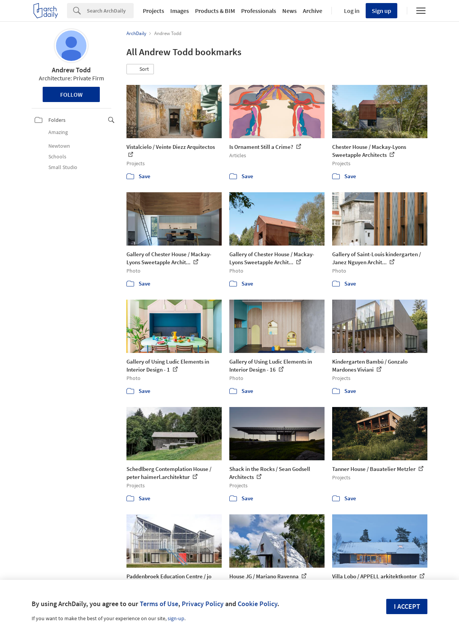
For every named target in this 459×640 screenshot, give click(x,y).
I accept (407, 606)
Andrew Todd (71, 69)
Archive (312, 11)
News (289, 11)
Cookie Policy (257, 603)
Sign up (381, 10)
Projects (153, 11)
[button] (140, 69)
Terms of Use (159, 603)
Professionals (258, 11)
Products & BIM (215, 11)
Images (179, 11)
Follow (71, 94)
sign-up (176, 618)
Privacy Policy (203, 603)
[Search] (110, 10)
